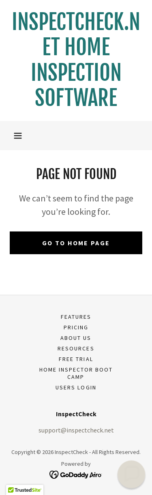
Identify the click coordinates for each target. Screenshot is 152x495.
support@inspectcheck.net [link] (76, 430)
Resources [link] (76, 348)
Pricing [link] (76, 327)
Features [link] (76, 316)
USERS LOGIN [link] (76, 387)
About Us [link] (75, 338)
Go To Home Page (76, 243)
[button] (18, 136)
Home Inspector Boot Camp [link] (76, 373)
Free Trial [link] (76, 359)
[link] (76, 60)
